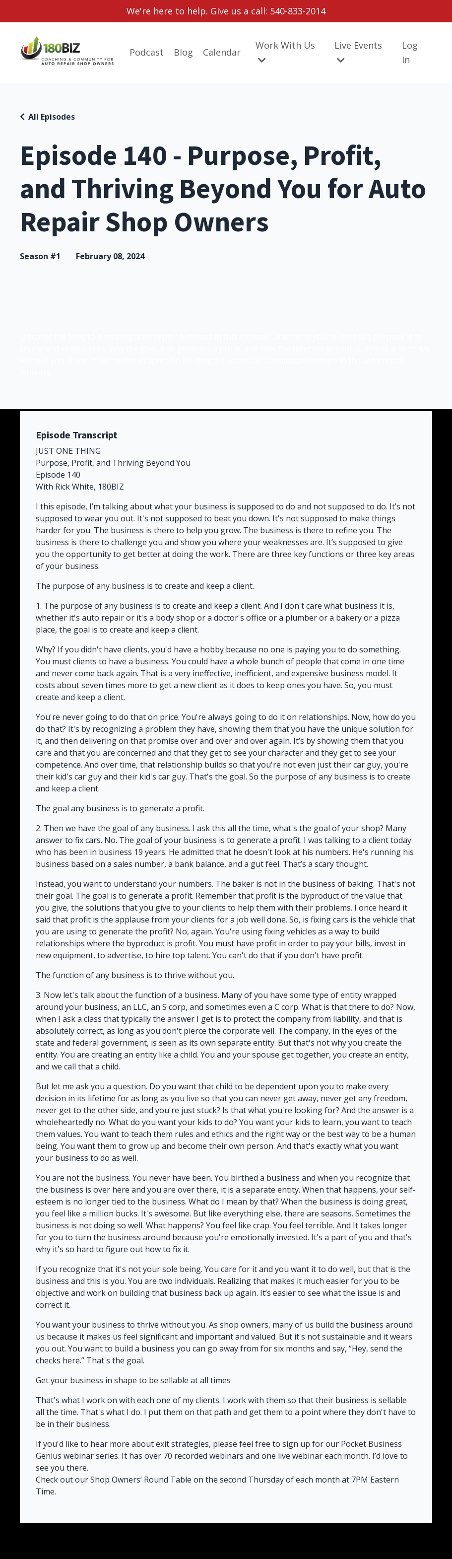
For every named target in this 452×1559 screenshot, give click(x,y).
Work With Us (285, 52)
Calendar (222, 52)
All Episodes (51, 116)
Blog (183, 52)
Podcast (146, 52)
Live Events (358, 52)
